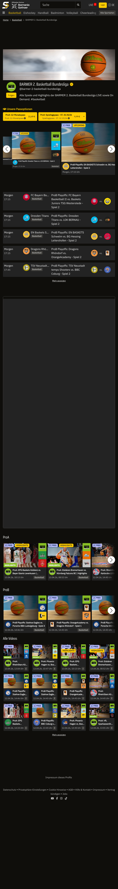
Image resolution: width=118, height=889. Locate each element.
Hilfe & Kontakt (83, 789)
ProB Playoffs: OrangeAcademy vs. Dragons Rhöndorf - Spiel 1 (72, 624)
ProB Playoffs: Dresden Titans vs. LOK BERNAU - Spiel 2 (36, 161)
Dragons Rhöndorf (41, 249)
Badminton (57, 13)
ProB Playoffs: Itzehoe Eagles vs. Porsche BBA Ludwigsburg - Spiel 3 (29, 624)
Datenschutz (10, 789)
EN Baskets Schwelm (43, 232)
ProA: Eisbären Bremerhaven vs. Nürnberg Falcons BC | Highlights (72, 572)
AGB (70, 789)
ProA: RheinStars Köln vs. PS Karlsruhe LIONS (105, 693)
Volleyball (72, 13)
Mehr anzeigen (59, 280)
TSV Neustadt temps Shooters (49, 265)
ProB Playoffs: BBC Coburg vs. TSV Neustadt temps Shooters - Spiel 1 (48, 722)
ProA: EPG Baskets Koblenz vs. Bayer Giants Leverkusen (18, 722)
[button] (6, 149)
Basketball (15, 13)
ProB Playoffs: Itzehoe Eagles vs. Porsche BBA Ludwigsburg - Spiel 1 (48, 693)
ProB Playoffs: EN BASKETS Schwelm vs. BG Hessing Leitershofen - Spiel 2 (67, 236)
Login (103, 5)
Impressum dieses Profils (58, 777)
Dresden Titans (40, 215)
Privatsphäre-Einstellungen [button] (32, 789)
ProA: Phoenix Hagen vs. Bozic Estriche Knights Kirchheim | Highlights (48, 663)
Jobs (64, 793)
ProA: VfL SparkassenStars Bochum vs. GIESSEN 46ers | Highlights (105, 722)
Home (6, 20)
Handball (43, 13)
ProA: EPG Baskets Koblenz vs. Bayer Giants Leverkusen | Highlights (27, 572)
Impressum (99, 789)
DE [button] (111, 5)
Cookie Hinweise (58, 789)
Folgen (11, 95)
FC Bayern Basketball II (45, 195)
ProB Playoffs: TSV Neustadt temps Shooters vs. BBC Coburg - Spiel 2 (68, 269)
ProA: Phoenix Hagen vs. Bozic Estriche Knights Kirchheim (77, 722)
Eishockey (29, 13)
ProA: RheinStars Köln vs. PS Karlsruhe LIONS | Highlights (20, 663)
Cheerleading (88, 13)
